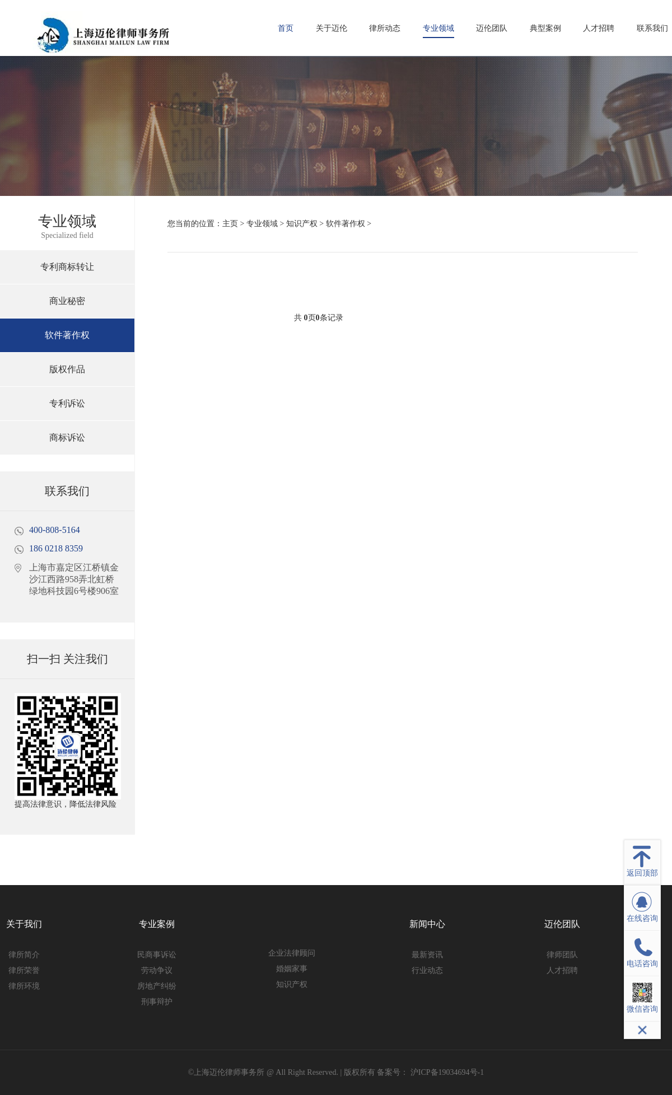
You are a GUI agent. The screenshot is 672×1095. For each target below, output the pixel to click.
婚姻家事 (291, 969)
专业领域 (438, 28)
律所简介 (24, 955)
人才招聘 (598, 28)
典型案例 (545, 28)
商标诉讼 (67, 437)
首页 (285, 28)
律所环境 (24, 986)
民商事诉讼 (156, 955)
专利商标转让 (67, 267)
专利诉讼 (67, 403)
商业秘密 (67, 301)
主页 (230, 223)
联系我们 (652, 28)
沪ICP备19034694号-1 (446, 1072)
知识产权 (302, 223)
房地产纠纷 (156, 986)
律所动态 (384, 28)
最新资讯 (427, 955)
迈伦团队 (491, 28)
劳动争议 (156, 970)
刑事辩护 (156, 1002)
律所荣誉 (24, 970)
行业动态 (427, 970)
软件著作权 (67, 335)
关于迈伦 (331, 28)
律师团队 (562, 955)
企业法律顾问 (291, 953)
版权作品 (67, 369)
